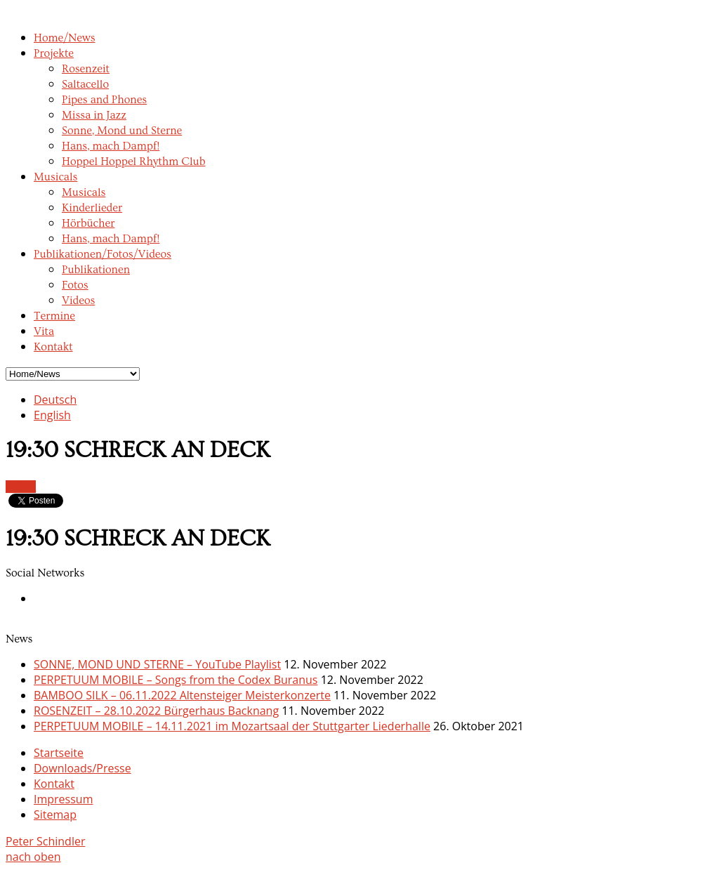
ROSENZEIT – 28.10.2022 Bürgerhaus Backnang (156, 710)
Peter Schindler (45, 841)
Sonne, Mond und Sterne (122, 130)
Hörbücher (88, 223)
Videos (78, 300)
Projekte (54, 53)
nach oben (33, 856)
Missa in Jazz (94, 115)
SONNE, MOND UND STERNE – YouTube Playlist (157, 664)
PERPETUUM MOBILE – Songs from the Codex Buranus (175, 679)
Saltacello (85, 84)
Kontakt (53, 347)
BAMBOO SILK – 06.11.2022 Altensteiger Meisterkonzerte (182, 695)
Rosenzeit (86, 68)
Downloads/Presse (82, 768)
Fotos (75, 285)
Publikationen (96, 269)
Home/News (64, 38)
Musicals (55, 177)
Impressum (63, 799)
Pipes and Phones (104, 99)
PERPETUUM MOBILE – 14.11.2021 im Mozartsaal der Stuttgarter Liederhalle (232, 726)
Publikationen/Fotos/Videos (102, 254)
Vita (44, 331)
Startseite (59, 752)
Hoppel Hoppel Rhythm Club (134, 161)
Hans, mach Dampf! (110, 146)
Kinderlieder (92, 208)
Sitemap (55, 814)
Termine (54, 316)
